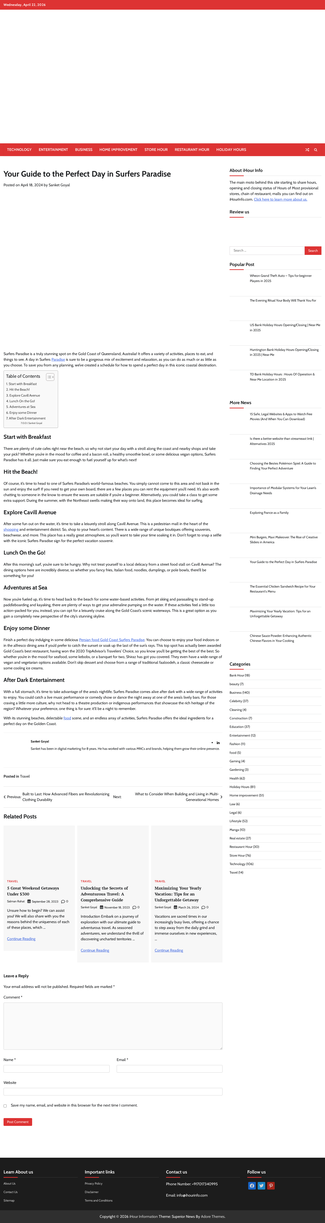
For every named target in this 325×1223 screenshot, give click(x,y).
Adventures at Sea (22, 407)
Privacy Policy (94, 1183)
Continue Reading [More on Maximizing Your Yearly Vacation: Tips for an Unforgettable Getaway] (169, 950)
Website (10, 1082)
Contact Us (11, 1192)
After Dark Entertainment (27, 418)
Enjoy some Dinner (23, 412)
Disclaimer (92, 1192)
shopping (11, 529)
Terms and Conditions (100, 1200)
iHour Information (143, 1216)
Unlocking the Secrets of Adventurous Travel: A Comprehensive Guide (107, 894)
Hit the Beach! (19, 389)
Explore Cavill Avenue (25, 395)
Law (232, 805)
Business (83, 149)
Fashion (235, 745)
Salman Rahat (16, 901)
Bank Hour (237, 677)
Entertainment (53, 149)
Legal (233, 814)
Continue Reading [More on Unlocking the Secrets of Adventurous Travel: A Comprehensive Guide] (95, 950)
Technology (19, 149)
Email (122, 1059)
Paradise (58, 359)
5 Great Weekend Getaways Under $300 (36, 891)
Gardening (237, 771)
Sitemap (9, 1200)
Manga (234, 831)
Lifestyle (235, 823)
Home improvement (118, 149)
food (67, 718)
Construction (239, 720)
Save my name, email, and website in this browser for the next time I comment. (74, 1105)
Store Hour (156, 149)
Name (10, 1059)
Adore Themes (213, 1216)
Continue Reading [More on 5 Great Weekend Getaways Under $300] (21, 939)
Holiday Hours (231, 149)
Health (234, 780)
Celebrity (236, 703)
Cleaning (236, 711)
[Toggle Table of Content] (48, 377)
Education (237, 728)
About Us (10, 1183)
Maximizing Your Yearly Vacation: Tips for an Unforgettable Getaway (180, 894)
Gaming (235, 763)
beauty (234, 686)
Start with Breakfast (23, 384)
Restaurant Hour (192, 149)
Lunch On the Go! (22, 401)
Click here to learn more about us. (280, 199)
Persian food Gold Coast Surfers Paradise (112, 640)
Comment (13, 997)
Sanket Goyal (59, 185)
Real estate (237, 840)
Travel (25, 776)
